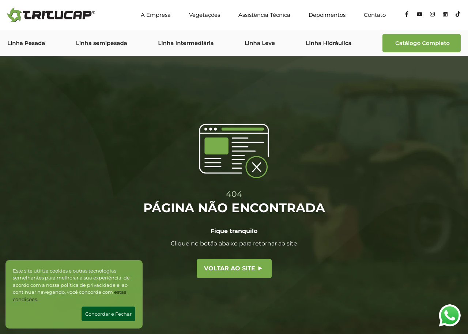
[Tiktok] (458, 15)
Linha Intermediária (186, 43)
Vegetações (204, 14)
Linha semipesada (101, 43)
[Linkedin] (445, 15)
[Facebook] (407, 15)
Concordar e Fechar (108, 314)
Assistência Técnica (264, 14)
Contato (375, 14)
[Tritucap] (51, 15)
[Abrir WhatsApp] (450, 315)
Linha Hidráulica (328, 43)
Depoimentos (327, 14)
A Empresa (156, 14)
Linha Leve (260, 43)
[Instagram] (432, 15)
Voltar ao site (233, 268)
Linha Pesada (26, 43)
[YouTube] (419, 15)
